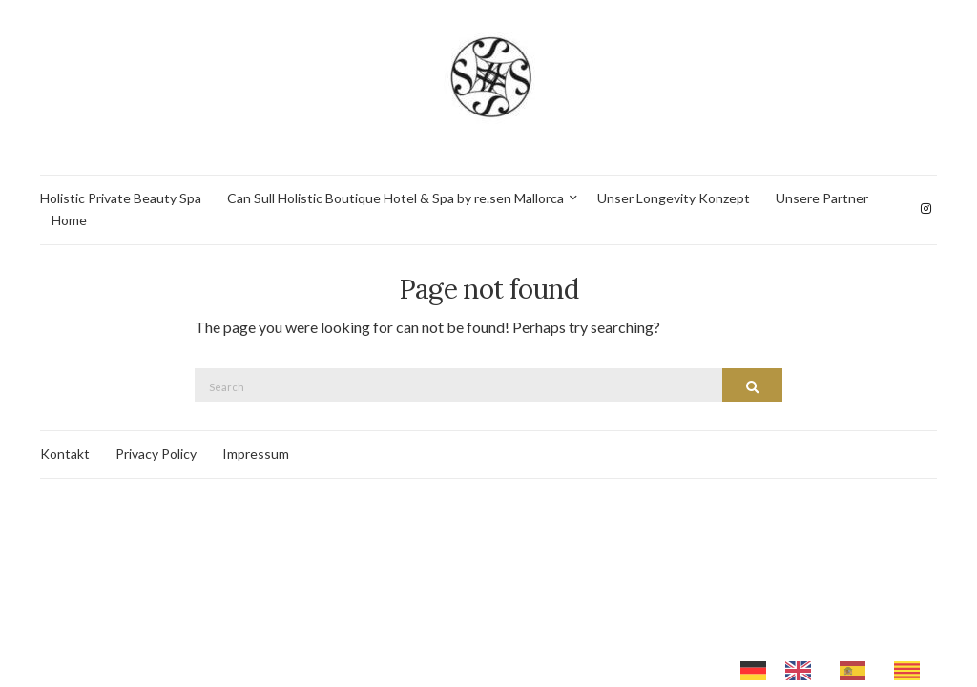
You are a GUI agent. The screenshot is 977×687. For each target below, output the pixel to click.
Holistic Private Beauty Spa (120, 198)
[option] (803, 670)
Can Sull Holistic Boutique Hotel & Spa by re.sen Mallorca (395, 198)
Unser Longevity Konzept (673, 198)
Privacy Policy (156, 454)
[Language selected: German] (839, 669)
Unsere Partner (822, 198)
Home (69, 220)
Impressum (255, 454)
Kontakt (65, 454)
